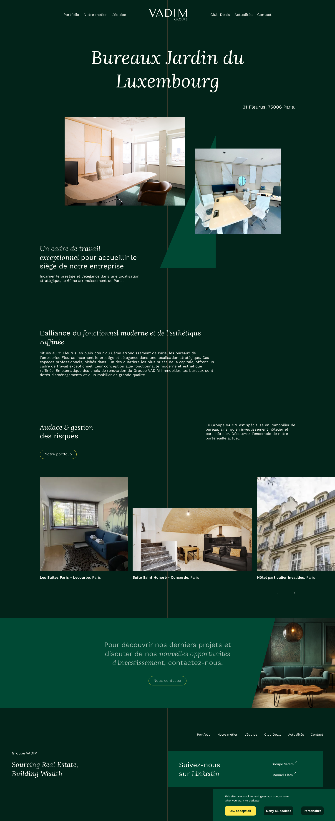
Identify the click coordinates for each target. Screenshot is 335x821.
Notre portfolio (58, 454)
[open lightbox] (125, 161)
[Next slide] (291, 593)
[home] (168, 14)
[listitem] (84, 528)
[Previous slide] (280, 593)
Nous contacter (168, 680)
